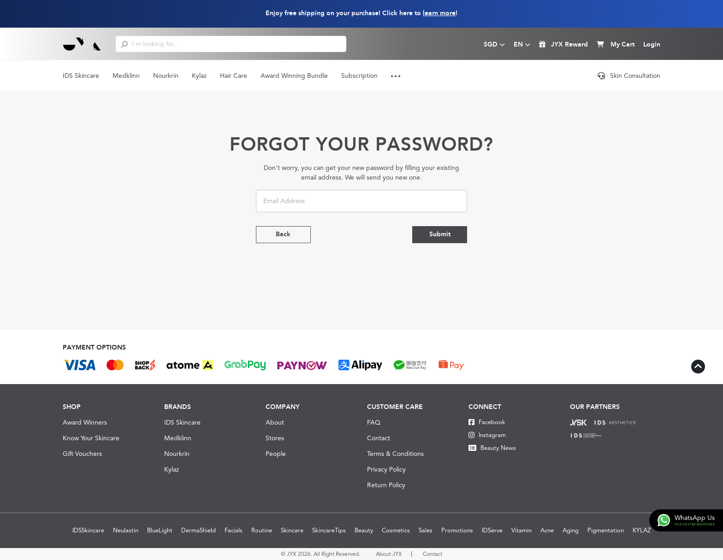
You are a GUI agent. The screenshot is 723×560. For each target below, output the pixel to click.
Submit (439, 235)
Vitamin (521, 530)
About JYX (389, 554)
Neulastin (125, 530)
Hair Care (233, 75)
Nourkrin (165, 75)
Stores (275, 438)
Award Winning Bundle (294, 75)
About (275, 422)
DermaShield (198, 530)
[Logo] (82, 44)
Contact (378, 438)
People (276, 453)
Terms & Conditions (395, 453)
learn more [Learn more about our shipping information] (439, 13)
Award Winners (85, 422)
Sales (426, 530)
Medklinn (126, 75)
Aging (571, 530)
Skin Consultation (629, 75)
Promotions (457, 530)
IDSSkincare (88, 530)
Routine (261, 530)
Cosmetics (396, 530)
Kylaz (199, 75)
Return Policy (386, 485)
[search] (124, 44)
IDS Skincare (81, 75)
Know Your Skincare (91, 438)
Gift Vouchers (82, 453)
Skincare (292, 530)
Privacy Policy (386, 469)
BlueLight (159, 530)
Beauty (364, 530)
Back (283, 235)
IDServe (492, 530)
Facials (234, 530)
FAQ (373, 422)
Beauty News (492, 447)
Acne (547, 530)
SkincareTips (329, 530)
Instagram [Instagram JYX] (487, 435)
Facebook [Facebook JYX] (486, 422)
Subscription (359, 75)
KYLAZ (642, 530)
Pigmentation (605, 530)
